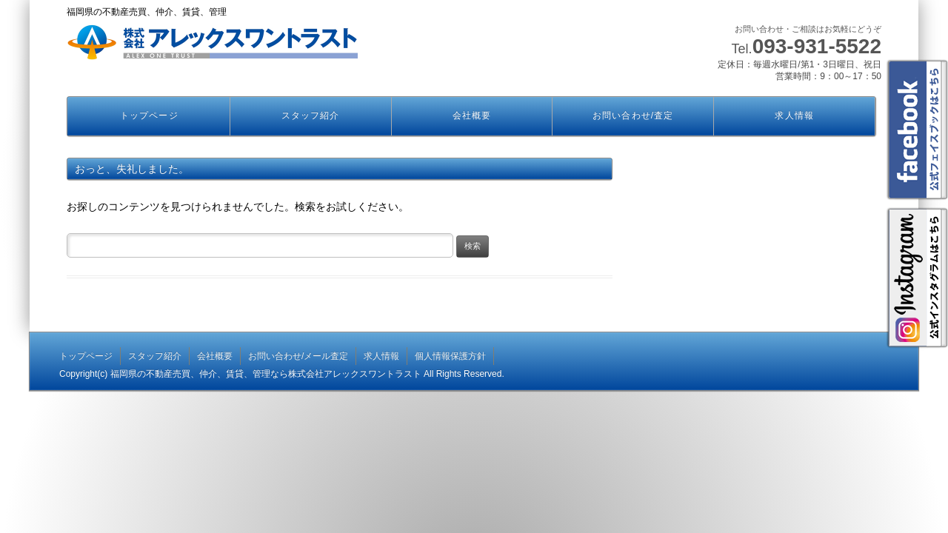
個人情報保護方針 (450, 356)
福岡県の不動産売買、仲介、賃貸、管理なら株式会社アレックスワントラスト (265, 374)
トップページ (149, 115)
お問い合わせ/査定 (632, 115)
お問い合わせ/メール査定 (298, 356)
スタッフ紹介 (310, 115)
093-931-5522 (816, 46)
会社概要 (472, 115)
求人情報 (794, 115)
